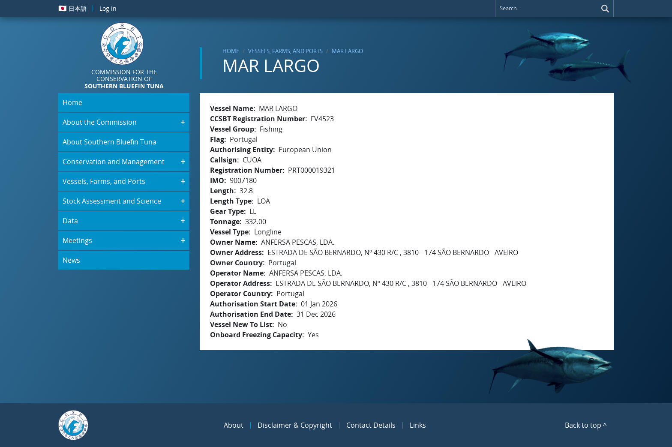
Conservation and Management (114, 161)
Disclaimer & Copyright (295, 425)
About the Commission (100, 122)
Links (418, 425)
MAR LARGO (347, 51)
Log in (108, 8)
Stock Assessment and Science (112, 201)
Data (70, 220)
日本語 (72, 8)
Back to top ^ (586, 425)
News (71, 260)
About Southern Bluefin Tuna (109, 142)
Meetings (77, 240)
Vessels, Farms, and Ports (285, 51)
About (233, 425)
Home (230, 51)
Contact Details (371, 425)
